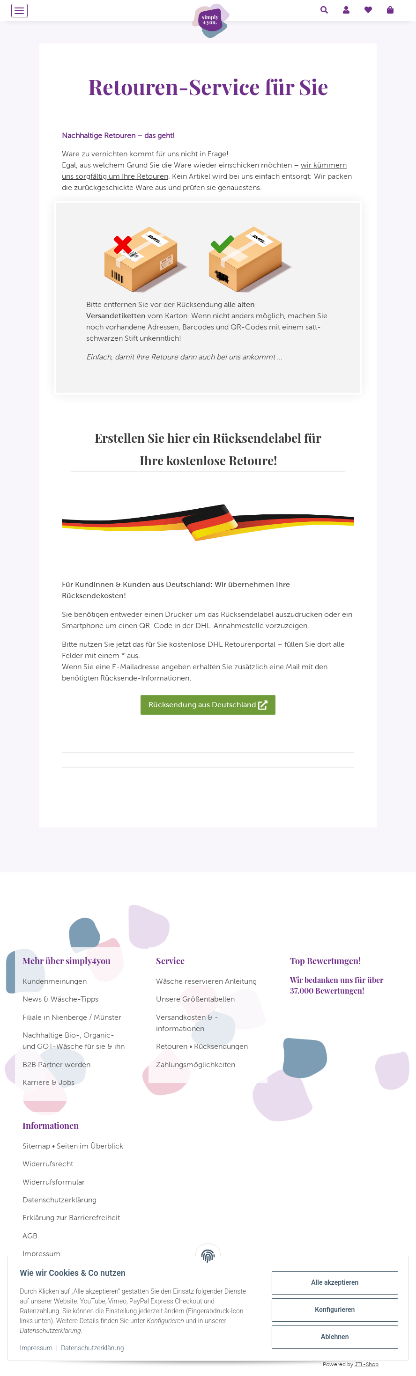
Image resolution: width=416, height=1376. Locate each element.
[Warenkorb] (394, 10)
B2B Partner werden (56, 1065)
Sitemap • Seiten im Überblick (72, 1146)
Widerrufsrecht (47, 1164)
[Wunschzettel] (368, 10)
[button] (324, 10)
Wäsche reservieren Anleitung (206, 981)
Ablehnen (331, 1336)
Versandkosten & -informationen (187, 1022)
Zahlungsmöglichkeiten (195, 1065)
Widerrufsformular (53, 1182)
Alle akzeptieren (331, 1282)
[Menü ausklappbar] (19, 10)
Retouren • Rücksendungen (202, 1046)
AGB (29, 1236)
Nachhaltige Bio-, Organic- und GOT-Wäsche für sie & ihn (73, 1040)
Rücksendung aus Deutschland (208, 705)
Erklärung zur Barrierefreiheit (71, 1218)
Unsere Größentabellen (195, 999)
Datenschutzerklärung (95, 1348)
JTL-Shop (367, 1364)
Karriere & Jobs (48, 1082)
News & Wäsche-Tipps (60, 999)
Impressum (39, 1348)
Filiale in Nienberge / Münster (71, 1017)
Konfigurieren (331, 1309)
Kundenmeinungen (54, 981)
